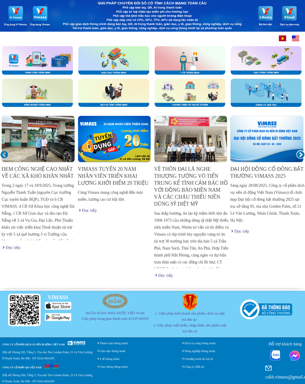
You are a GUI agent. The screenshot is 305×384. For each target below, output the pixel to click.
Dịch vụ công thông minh (199, 343)
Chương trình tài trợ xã (198, 358)
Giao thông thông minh (113, 366)
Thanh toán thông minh (113, 343)
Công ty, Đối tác (193, 366)
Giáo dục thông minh (111, 351)
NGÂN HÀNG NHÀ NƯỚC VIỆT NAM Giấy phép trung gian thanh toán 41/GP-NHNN (115, 315)
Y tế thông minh (109, 358)
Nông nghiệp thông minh (199, 351)
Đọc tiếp (11, 247)
